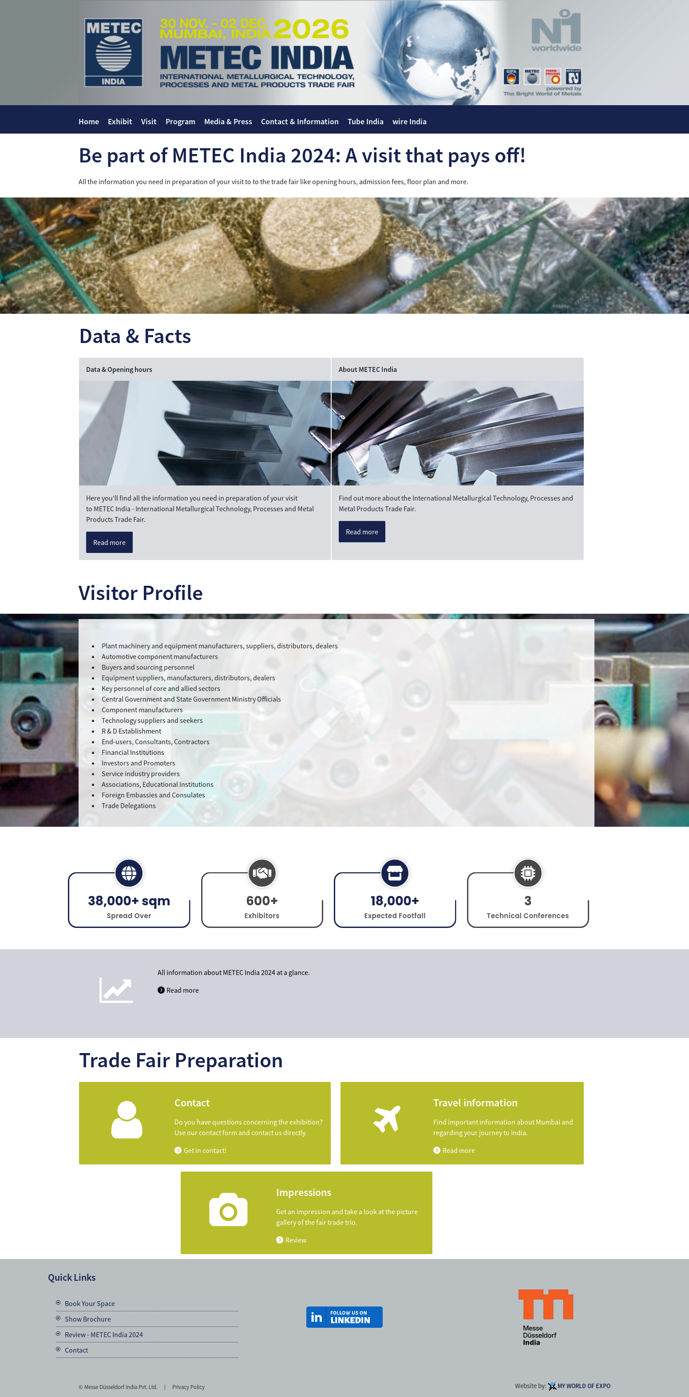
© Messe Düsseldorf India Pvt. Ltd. (118, 1386)
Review (295, 1239)
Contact (192, 1102)
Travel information (475, 1102)
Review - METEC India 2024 (104, 1334)
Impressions (303, 1192)
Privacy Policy (188, 1386)
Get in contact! (205, 1150)
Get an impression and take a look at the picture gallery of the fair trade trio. (347, 1217)
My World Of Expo (584, 1386)
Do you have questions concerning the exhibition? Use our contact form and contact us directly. (248, 1127)
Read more (109, 542)
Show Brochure (88, 1318)
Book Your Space (90, 1303)
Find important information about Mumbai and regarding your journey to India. (503, 1127)
